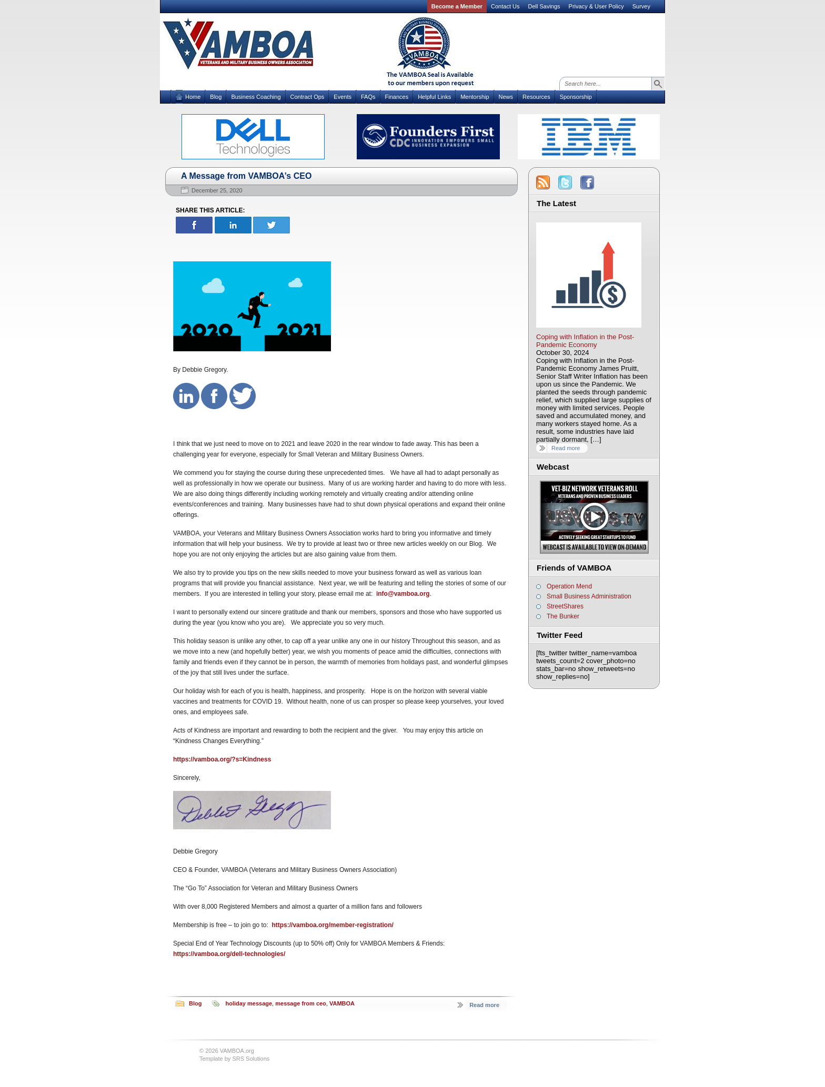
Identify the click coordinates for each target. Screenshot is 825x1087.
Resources (536, 97)
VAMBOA (342, 1003)
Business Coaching (255, 97)
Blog (216, 97)
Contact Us (505, 6)
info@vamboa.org (403, 593)
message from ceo (300, 1003)
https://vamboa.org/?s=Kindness (222, 759)
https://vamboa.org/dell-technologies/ (229, 954)
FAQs (368, 97)
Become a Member (456, 6)
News (506, 97)
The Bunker (563, 616)
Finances (397, 97)
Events (342, 97)
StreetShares (565, 606)
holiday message (248, 1003)
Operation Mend (569, 586)
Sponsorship (576, 97)
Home (192, 97)
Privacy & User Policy (596, 6)
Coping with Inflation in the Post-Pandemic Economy (585, 341)
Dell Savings (544, 6)
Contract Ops (307, 97)
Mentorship (474, 97)
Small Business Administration (589, 596)
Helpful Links (434, 97)
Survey (641, 6)
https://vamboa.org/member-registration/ (332, 925)
